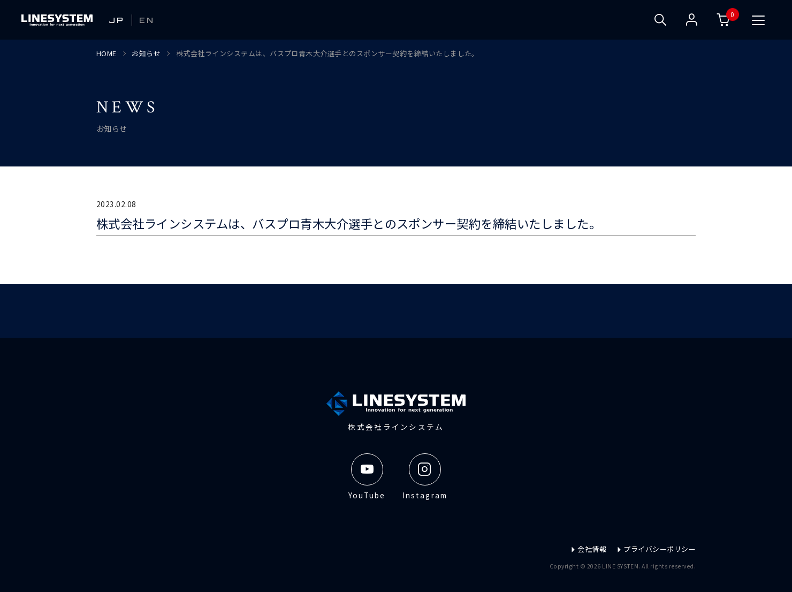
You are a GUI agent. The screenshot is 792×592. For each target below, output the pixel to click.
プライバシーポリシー (656, 549)
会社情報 (588, 549)
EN (147, 20)
